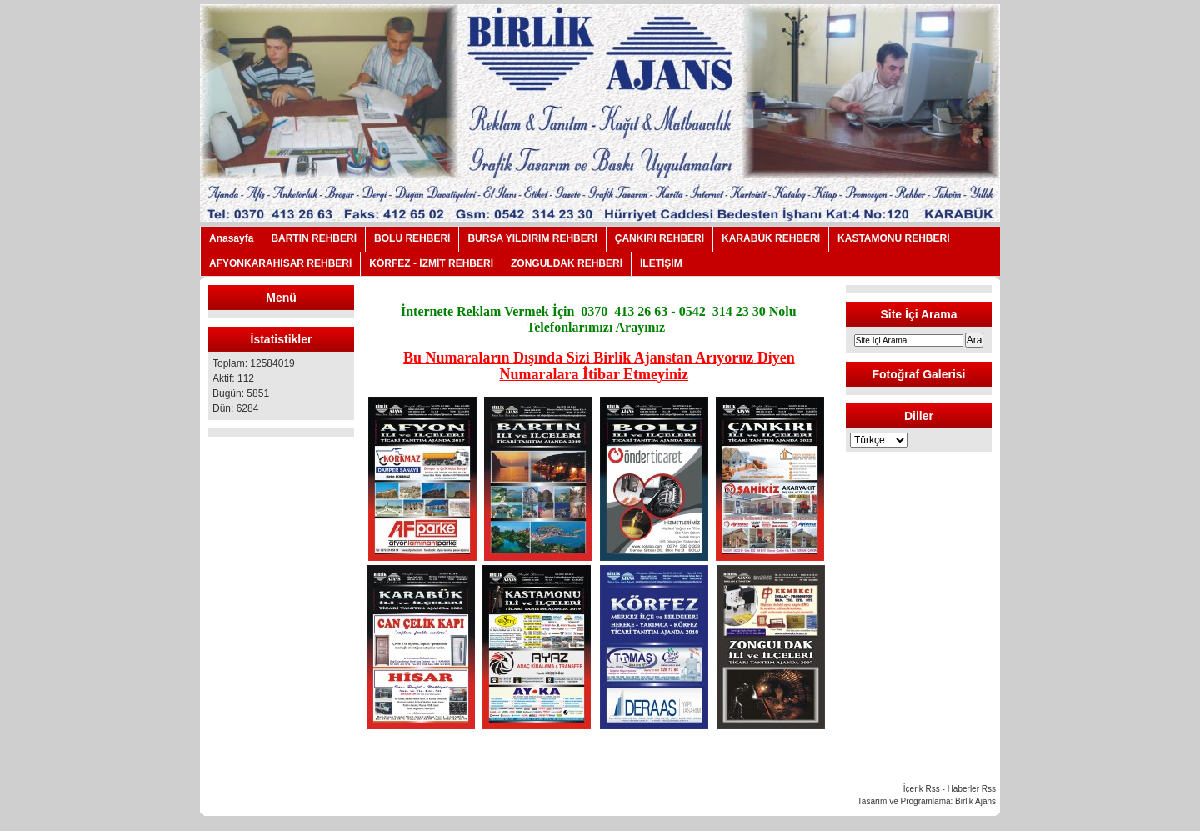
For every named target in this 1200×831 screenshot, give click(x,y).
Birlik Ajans (975, 801)
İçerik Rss (921, 788)
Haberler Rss (972, 788)
